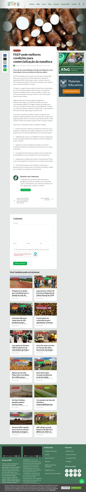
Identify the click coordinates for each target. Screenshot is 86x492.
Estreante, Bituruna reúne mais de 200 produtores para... (19, 320)
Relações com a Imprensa (19, 65)
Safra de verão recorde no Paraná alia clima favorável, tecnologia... (45, 347)
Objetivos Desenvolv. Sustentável (50, 463)
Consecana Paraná (71, 451)
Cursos (44, 4)
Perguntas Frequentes (51, 448)
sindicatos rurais (6, 474)
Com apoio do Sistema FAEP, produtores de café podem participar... (21, 347)
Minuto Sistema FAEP (41, 308)
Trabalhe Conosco (50, 467)
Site (41, 243)
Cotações (56, 4)
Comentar (40, 65)
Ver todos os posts (26, 190)
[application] (11, 448)
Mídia (38, 4)
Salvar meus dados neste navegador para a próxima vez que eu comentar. (32, 249)
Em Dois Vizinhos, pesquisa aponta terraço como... (18, 402)
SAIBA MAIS (52, 490)
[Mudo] (16, 453)
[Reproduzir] (4, 453)
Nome (15, 243)
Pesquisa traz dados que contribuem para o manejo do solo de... (20, 293)
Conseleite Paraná (71, 455)
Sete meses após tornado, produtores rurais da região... (44, 375)
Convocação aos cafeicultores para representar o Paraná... (45, 320)
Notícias (31, 4)
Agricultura (17, 50)
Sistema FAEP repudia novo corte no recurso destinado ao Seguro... (20, 429)
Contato (74, 4)
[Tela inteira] (19, 453)
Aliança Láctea (70, 448)
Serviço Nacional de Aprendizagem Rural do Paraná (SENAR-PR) (11, 471)
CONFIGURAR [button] (65, 487)
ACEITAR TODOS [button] (76, 487)
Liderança (47, 278)
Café (46, 305)
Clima (49, 4)
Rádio (49, 308)
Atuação (47, 360)
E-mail (28, 243)
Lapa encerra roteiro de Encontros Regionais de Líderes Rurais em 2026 (45, 293)
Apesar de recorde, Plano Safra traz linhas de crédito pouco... (20, 375)
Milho (46, 333)
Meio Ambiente (40, 362)
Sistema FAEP (65, 4)
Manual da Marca (49, 455)
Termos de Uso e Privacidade (53, 470)
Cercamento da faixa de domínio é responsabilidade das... (45, 402)
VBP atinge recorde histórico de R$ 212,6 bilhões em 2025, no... (44, 429)
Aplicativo (47, 458)
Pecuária (15, 308)
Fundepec (68, 458)
